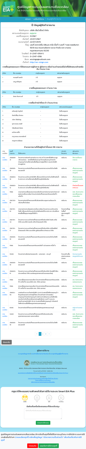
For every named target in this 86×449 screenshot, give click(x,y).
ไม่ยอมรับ (32, 445)
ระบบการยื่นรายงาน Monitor (40, 354)
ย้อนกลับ (6, 342)
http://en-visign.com (39, 62)
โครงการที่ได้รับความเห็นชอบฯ (43, 380)
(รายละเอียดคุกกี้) (22, 437)
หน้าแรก (28, 19)
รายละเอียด (4, 159)
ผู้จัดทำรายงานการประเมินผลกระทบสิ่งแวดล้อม (43, 382)
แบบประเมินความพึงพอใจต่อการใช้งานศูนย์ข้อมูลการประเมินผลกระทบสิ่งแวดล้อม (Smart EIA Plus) (43, 373)
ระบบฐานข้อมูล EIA (24, 354)
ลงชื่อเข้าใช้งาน (38, 19)
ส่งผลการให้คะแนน (43, 423)
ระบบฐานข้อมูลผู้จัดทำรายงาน (59, 354)
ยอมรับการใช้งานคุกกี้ (48, 445)
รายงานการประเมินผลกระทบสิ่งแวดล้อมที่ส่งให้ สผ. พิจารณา (43, 378)
